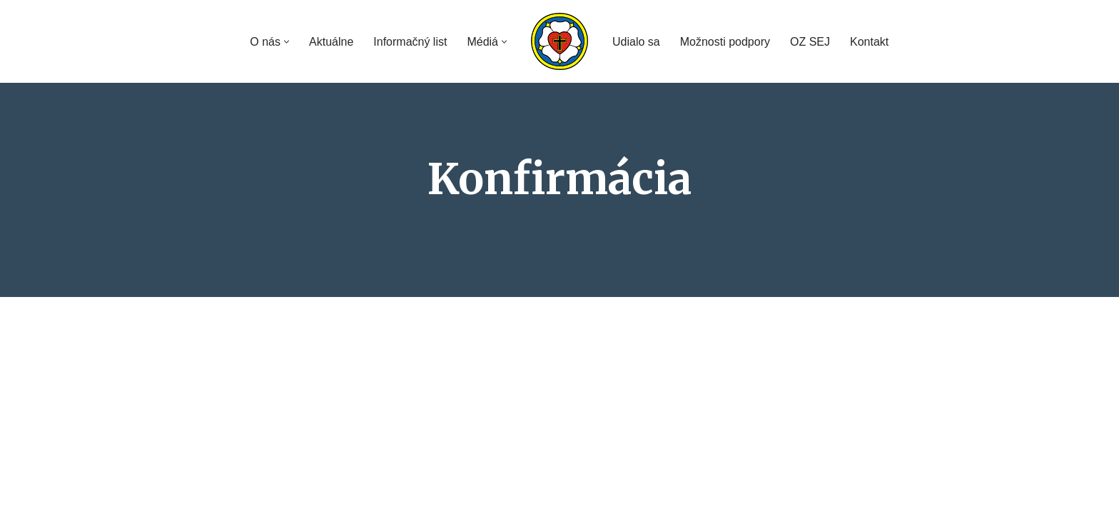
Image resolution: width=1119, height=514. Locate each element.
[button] (286, 41)
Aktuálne (331, 42)
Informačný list (410, 42)
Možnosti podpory (725, 42)
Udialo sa (636, 42)
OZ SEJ (810, 42)
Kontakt (869, 42)
